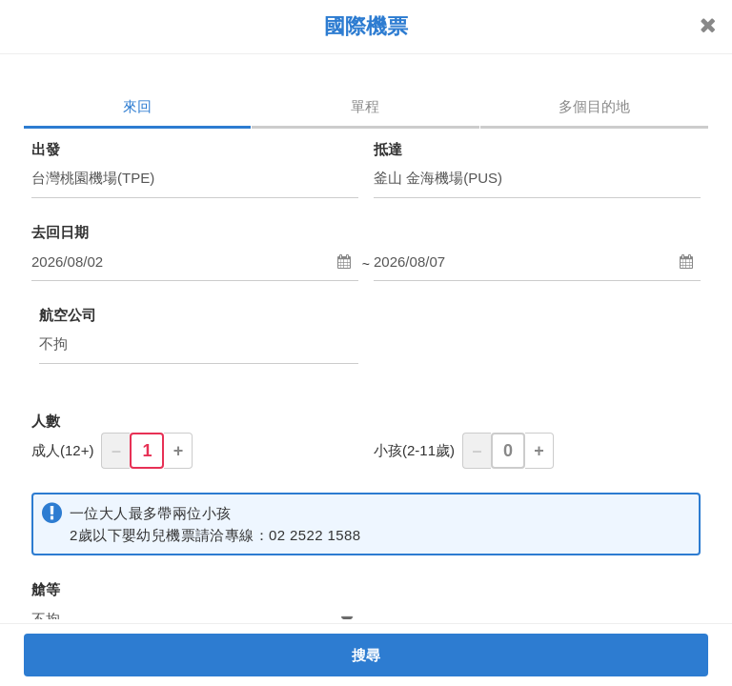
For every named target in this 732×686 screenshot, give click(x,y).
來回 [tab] (137, 106)
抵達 (388, 149)
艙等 (45, 589)
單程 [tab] (365, 106)
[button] (194, 262)
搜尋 (366, 655)
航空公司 (67, 315)
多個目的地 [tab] (594, 106)
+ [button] (178, 450)
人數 (45, 421)
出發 (45, 149)
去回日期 (60, 232)
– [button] (116, 450)
